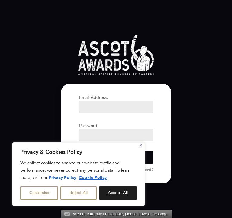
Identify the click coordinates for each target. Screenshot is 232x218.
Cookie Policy (93, 177)
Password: (88, 126)
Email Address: (93, 98)
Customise (39, 193)
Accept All (118, 193)
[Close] (141, 145)
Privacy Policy (62, 177)
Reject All (78, 193)
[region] (78, 174)
